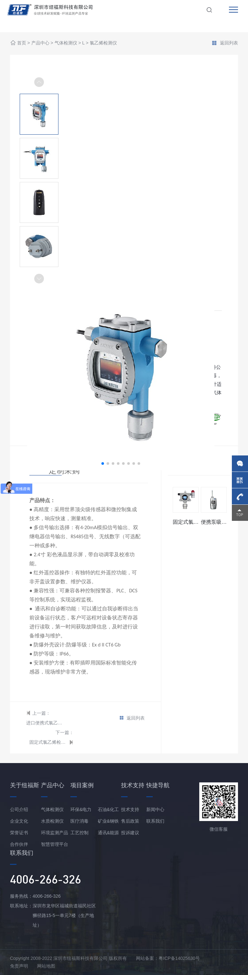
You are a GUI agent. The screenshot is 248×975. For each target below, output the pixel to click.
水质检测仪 (52, 821)
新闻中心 (155, 809)
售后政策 (130, 821)
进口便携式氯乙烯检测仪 (45, 722)
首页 (21, 43)
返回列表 (225, 43)
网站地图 (46, 966)
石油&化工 (108, 809)
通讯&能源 (108, 832)
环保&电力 (80, 809)
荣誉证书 (19, 832)
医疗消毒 (79, 821)
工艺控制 (79, 832)
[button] (39, 278)
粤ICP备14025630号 (179, 958)
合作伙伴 (19, 844)
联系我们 (155, 821)
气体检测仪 (66, 43)
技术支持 (130, 809)
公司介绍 (19, 809)
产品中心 (40, 43)
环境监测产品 (54, 832)
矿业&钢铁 (108, 821)
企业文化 (19, 821)
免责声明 (19, 966)
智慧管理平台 (54, 844)
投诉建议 (130, 832)
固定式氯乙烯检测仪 (48, 742)
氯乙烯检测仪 (103, 43)
